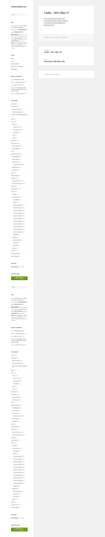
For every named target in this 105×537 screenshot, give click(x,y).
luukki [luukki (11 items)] (26, 307)
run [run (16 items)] (12, 44)
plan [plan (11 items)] (22, 43)
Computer (13, 140)
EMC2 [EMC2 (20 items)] (21, 27)
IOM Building (15, 156)
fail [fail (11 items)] (16, 29)
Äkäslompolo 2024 (19, 79)
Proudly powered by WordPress (52, 74)
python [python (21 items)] (25, 43)
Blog (12, 119)
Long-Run (15, 242)
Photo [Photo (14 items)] (19, 41)
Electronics (14, 143)
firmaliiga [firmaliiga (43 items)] (21, 29)
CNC (12, 121)
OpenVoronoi (16, 129)
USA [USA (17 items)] (15, 46)
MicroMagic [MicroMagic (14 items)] (17, 37)
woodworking (14, 256)
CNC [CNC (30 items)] (25, 26)
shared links (14, 189)
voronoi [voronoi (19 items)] (22, 46)
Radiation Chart (49, 25)
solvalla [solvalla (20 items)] (19, 44)
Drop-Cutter (16, 127)
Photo (12, 173)
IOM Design (15, 159)
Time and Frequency (17, 183)
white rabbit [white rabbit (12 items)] (13, 48)
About (12, 58)
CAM (12, 61)
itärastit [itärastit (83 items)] (14, 34)
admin (57, 37)
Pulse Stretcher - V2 (21, 82)
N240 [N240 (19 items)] (21, 37)
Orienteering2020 (17, 229)
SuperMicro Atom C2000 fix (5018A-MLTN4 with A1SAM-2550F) (18, 89)
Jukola (14, 202)
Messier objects (16, 109)
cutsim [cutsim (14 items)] (12, 27)
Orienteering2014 (17, 213)
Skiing (13, 248)
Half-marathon (17, 240)
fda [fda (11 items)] (17, 29)
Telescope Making (16, 112)
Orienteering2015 (17, 216)
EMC (13, 135)
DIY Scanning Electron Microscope (54, 18)
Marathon (15, 245)
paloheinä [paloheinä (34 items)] (14, 41)
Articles (13, 104)
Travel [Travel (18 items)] (12, 46)
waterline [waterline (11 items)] (25, 46)
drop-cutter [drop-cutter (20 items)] (17, 27)
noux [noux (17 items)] (12, 39)
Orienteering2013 (17, 210)
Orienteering (15, 197)
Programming (14, 175)
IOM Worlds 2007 (17, 164)
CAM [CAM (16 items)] (22, 26)
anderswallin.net (18, 6)
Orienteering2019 (17, 226)
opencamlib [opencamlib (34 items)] (18, 39)
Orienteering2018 (17, 224)
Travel (12, 251)
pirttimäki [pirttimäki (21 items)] (18, 43)
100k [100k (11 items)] (13, 25)
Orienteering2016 (17, 218)
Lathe (13, 138)
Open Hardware (15, 64)
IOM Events (15, 162)
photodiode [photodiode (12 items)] (23, 41)
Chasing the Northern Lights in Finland (56, 21)
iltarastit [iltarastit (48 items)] (17, 32)
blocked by (19, 278)
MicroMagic (15, 167)
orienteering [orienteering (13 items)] (24, 39)
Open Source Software (17, 66)
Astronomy (14, 106)
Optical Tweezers (16, 181)
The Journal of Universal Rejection (54, 23)
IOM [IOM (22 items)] (22, 32)
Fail (12, 151)
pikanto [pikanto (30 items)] (13, 43)
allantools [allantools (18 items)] (17, 26)
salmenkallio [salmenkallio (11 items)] (15, 44)
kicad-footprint (16, 146)
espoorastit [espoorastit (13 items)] (13, 29)
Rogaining (15, 234)
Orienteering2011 (17, 205)
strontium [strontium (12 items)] (23, 44)
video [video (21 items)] (18, 46)
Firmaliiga (15, 199)
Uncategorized (14, 253)
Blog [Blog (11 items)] (20, 25)
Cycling (14, 194)
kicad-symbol (15, 148)
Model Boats (14, 69)
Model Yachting (15, 154)
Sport (12, 191)
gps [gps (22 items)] (27, 29)
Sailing (13, 186)
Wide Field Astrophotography (19, 114)
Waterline (15, 132)
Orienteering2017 (17, 221)
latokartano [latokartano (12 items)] (23, 34)
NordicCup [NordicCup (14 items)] (25, 37)
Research (13, 178)
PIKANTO (14, 170)
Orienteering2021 (17, 232)
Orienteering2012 (17, 208)
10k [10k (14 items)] (12, 26)
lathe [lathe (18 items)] (19, 35)
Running (14, 237)
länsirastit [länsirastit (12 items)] (13, 36)
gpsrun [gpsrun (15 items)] (12, 32)
